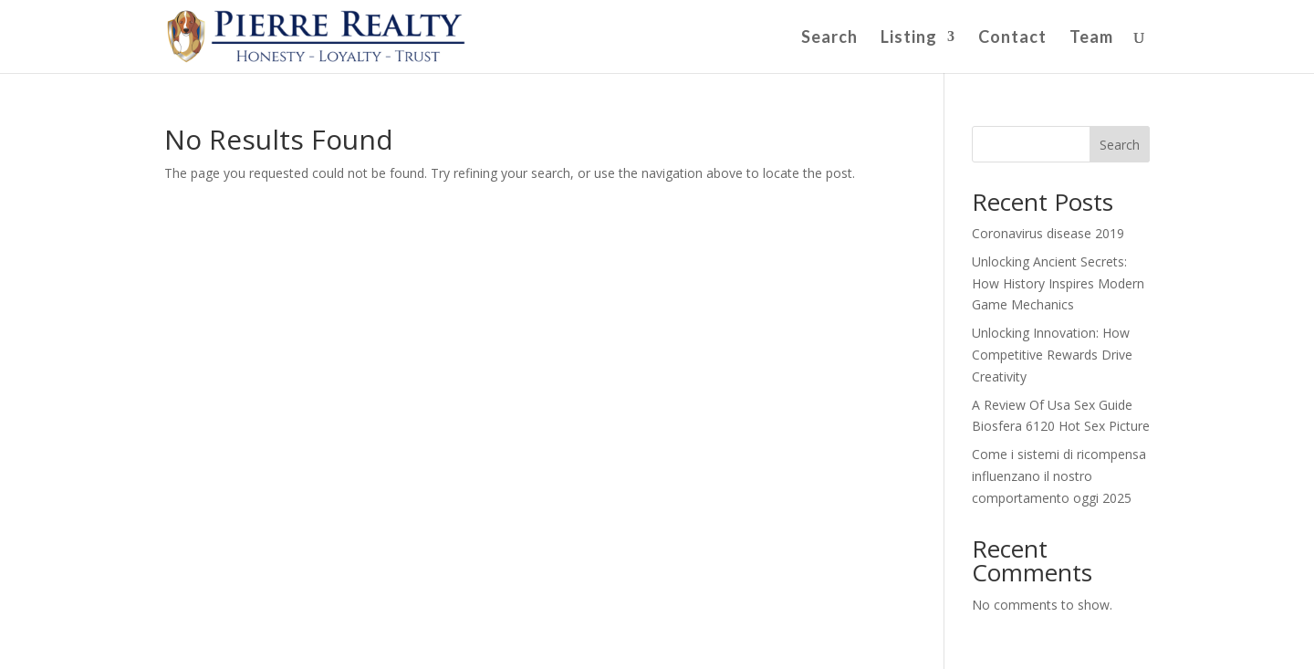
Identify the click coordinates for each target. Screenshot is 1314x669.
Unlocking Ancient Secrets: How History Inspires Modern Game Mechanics (1058, 283)
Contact (1012, 38)
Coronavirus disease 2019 (1048, 233)
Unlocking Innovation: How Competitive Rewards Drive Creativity (1052, 354)
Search (829, 38)
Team (1091, 38)
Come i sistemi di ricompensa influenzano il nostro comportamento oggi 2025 (1059, 476)
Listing (909, 38)
